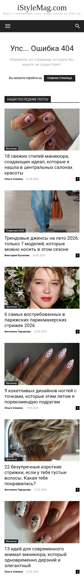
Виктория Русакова (17, 255)
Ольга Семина (13, 178)
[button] (77, 26)
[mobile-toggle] (7, 26)
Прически (11, 306)
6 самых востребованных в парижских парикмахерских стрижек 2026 (35, 320)
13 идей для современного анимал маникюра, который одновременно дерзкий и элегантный (35, 557)
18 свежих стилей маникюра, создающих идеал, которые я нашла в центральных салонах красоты (38, 164)
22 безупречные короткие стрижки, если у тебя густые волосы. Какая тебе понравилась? (35, 475)
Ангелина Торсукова (17, 331)
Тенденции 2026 (15, 230)
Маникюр (11, 148)
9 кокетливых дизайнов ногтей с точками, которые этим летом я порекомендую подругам (40, 396)
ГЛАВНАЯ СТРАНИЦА (59, 78)
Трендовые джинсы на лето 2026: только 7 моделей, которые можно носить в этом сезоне (41, 243)
